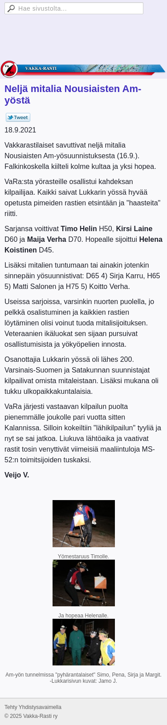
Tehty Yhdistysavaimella (32, 707)
